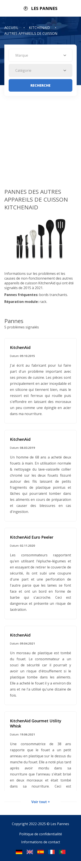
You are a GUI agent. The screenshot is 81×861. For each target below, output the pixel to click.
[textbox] (40, 55)
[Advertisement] (40, 145)
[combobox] (40, 55)
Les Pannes (60, 823)
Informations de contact (40, 842)
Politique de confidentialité (40, 834)
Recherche (40, 85)
